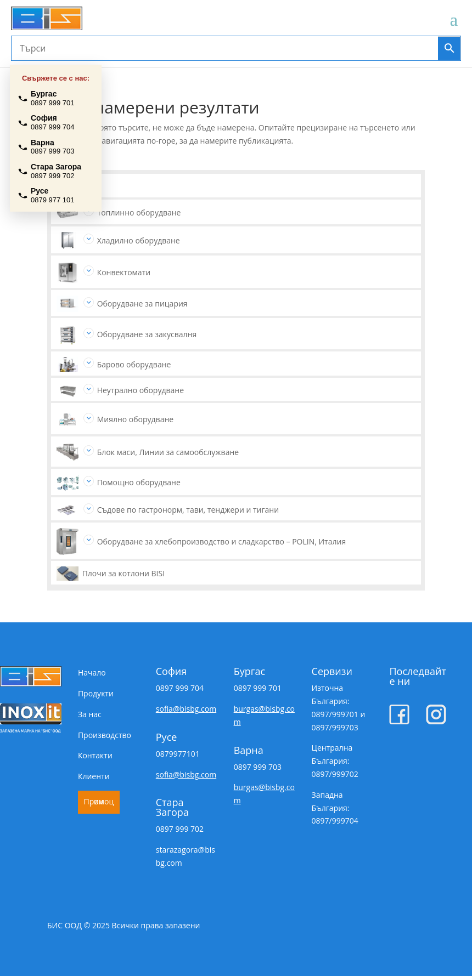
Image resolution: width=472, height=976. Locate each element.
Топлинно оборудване (139, 212)
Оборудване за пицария (142, 303)
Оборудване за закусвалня (147, 334)
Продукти (96, 693)
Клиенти (94, 776)
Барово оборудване (134, 364)
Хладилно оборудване (138, 240)
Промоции (99, 801)
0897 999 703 (258, 767)
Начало (92, 672)
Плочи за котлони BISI (123, 573)
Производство (104, 735)
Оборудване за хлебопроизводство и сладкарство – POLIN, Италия (221, 541)
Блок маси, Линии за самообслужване (168, 452)
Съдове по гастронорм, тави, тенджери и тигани (188, 509)
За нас (90, 714)
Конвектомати (124, 272)
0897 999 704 (180, 688)
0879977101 (178, 753)
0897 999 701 (258, 688)
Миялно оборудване (135, 419)
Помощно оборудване (139, 482)
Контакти (95, 755)
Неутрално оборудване (140, 390)
